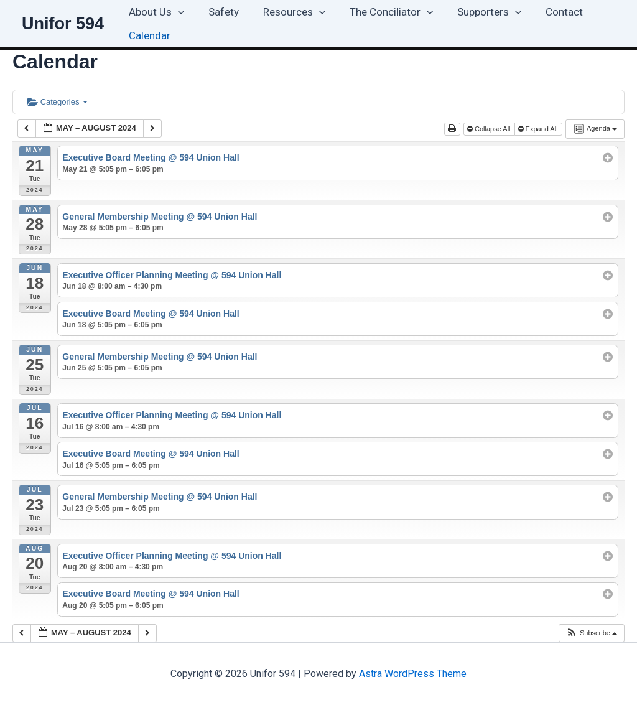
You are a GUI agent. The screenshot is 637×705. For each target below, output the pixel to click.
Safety (218, 12)
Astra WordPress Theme (413, 673)
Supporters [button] (476, 12)
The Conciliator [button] (380, 12)
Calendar (148, 35)
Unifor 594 (63, 23)
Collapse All (490, 129)
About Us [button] (154, 12)
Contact (547, 12)
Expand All (539, 129)
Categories (57, 101)
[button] (176, 12)
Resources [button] (286, 12)
